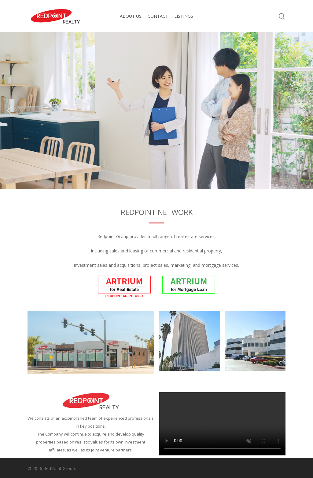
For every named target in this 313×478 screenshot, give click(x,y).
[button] (9, 110)
